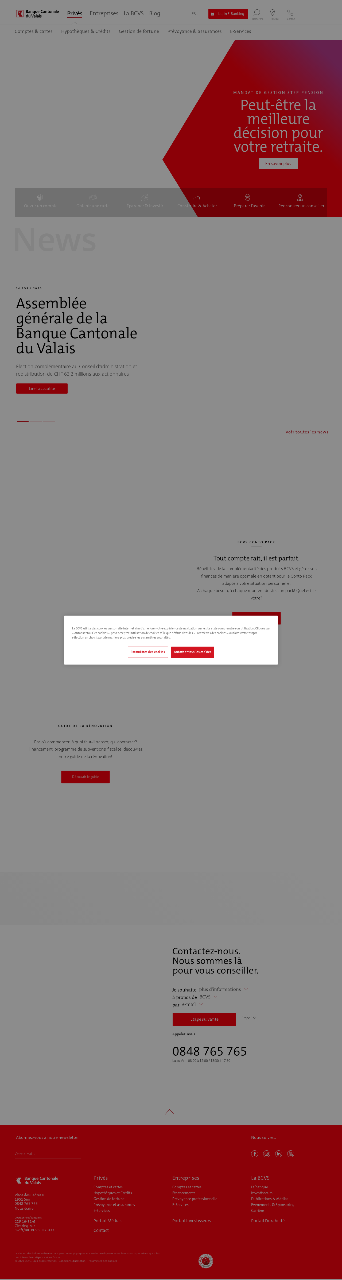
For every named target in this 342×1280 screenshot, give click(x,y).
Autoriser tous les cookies (192, 652)
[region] (171, 640)
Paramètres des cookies (148, 652)
